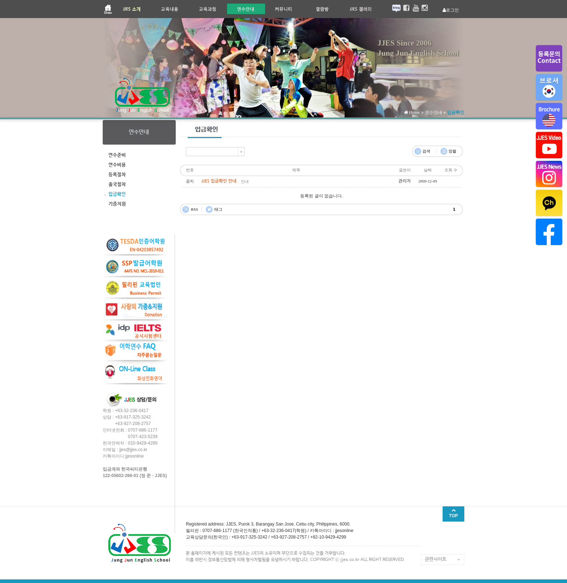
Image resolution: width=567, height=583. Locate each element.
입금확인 (455, 112)
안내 (245, 181)
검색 (426, 151)
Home (413, 112)
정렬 (452, 151)
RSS (194, 209)
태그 (218, 209)
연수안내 (433, 112)
